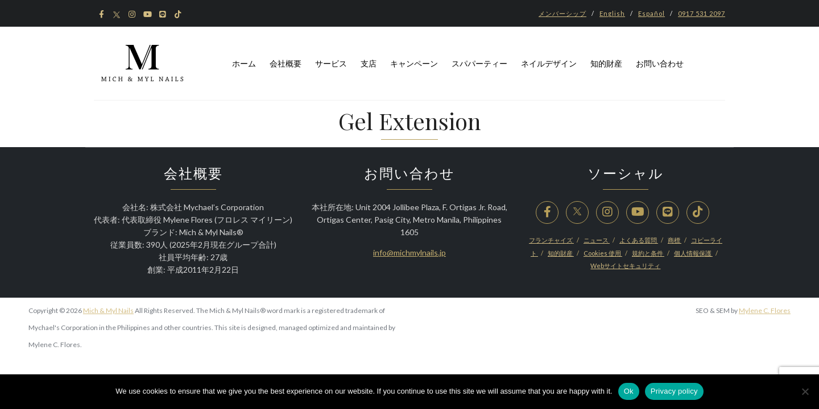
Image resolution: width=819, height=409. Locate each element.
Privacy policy (674, 391)
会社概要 (285, 63)
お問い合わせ (660, 63)
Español (651, 13)
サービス (331, 63)
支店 (369, 63)
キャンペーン (414, 63)
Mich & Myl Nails (108, 310)
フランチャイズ (551, 240)
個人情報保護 (693, 253)
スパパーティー (479, 63)
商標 (674, 240)
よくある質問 (638, 240)
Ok (629, 391)
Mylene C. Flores (765, 310)
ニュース (597, 240)
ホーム (244, 63)
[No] (804, 391)
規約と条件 (648, 253)
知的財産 (606, 63)
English (612, 13)
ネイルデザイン (549, 63)
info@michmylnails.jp (409, 252)
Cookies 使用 (603, 253)
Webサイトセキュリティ (625, 265)
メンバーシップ (562, 13)
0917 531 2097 (701, 13)
